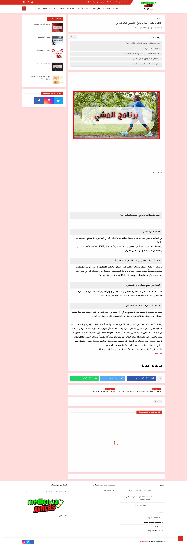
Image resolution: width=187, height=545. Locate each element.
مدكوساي (143, 541)
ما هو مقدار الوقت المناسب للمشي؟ (145, 64)
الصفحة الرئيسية (154, 518)
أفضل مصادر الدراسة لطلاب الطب (140, 490)
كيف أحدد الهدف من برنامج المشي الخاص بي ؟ (141, 54)
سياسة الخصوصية (107, 2)
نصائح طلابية (97, 8)
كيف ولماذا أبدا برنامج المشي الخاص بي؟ (143, 43)
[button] (141, 378)
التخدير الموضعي (44, 37)
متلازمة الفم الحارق (43, 63)
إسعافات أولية (84, 8)
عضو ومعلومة (108, 8)
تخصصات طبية (122, 8)
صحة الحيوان (42, 8)
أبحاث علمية (71, 8)
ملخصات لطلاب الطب (122, 2)
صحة (56, 8)
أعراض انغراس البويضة (42, 24)
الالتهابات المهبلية (43, 50)
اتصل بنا (88, 2)
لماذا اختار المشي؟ (152, 49)
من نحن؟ (96, 2)
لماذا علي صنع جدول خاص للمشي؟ (145, 59)
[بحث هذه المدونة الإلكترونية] (48, 491)
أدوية (50, 8)
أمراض (62, 8)
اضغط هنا (108, 490)
